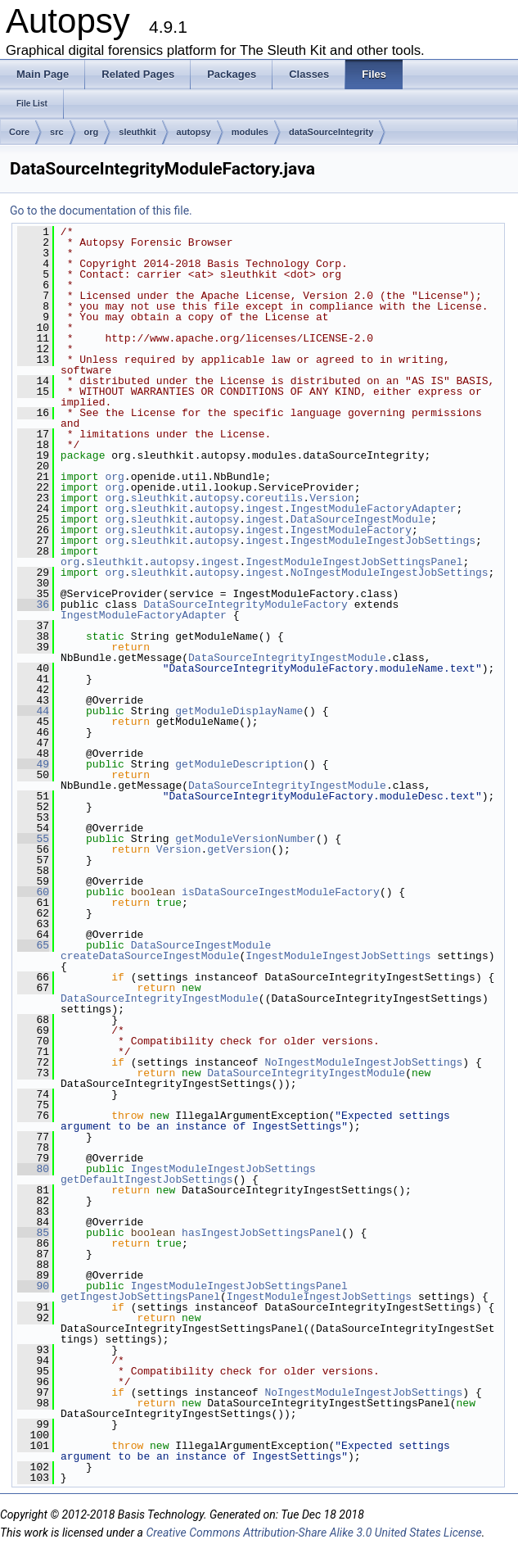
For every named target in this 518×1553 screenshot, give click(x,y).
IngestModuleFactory (351, 530)
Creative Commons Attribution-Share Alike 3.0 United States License (313, 1532)
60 (33, 892)
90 (33, 1286)
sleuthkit (137, 132)
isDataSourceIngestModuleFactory (281, 892)
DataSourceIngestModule (361, 519)
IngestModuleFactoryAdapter (374, 508)
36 (33, 604)
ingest (264, 508)
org (91, 132)
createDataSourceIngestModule (150, 956)
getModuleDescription (239, 764)
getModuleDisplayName (239, 711)
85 (33, 1232)
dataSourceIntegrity (331, 132)
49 (33, 764)
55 (33, 838)
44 (33, 711)
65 (33, 945)
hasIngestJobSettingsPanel (261, 1232)
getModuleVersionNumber (245, 838)
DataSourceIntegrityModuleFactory (245, 604)
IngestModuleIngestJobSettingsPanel (353, 562)
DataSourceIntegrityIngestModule (287, 657)
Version (331, 498)
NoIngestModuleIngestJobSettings (390, 572)
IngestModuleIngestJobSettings (383, 540)
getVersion (239, 849)
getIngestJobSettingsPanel (140, 1296)
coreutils (274, 498)
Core (19, 132)
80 (33, 1168)
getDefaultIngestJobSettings (147, 1179)
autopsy (194, 132)
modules (250, 132)
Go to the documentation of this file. (101, 210)
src (57, 132)
